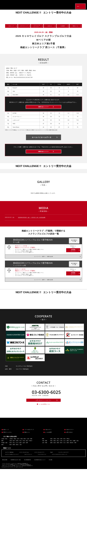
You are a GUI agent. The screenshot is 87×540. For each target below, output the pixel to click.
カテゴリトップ (24, 26)
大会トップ (11, 26)
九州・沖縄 (44, 450)
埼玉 (20, 448)
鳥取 (51, 448)
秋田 (25, 446)
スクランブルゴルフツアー (43, 460)
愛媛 (74, 448)
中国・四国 (44, 448)
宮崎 (68, 450)
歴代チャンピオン (7, 440)
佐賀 (54, 450)
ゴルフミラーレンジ (31, 462)
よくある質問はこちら (44, 412)
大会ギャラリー (70, 437)
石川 (17, 450)
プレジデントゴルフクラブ (69, 460)
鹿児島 (71, 450)
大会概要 (62, 26)
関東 (2, 448)
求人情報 (50, 466)
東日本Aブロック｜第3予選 (21, 250)
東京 (27, 448)
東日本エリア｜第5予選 (20, 274)
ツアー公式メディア (29, 437)
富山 (14, 450)
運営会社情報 (4, 466)
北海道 (11, 446)
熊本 (61, 450)
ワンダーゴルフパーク (46, 462)
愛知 (17, 452)
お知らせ (49, 26)
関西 (43, 446)
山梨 (24, 450)
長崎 (58, 450)
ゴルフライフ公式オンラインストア (13, 462)
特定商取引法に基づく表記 (15, 466)
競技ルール (75, 26)
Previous (4, 16)
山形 (28, 446)
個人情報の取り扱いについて (39, 466)
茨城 (11, 448)
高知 (78, 448)
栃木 (14, 448)
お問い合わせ (69, 440)
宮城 (21, 446)
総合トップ (6, 437)
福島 (31, 446)
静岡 (14, 452)
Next (83, 16)
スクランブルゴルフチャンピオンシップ (66, 462)
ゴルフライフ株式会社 (10, 460)
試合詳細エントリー (73, 255)
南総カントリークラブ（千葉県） (25, 252)
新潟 (11, 450)
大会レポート (48, 437)
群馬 (17, 448)
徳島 (68, 448)
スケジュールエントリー (37, 26)
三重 (20, 452)
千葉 (24, 448)
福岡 (51, 450)
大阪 (58, 446)
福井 (20, 450)
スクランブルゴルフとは (26, 460)
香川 (71, 448)
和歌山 (68, 446)
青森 (15, 446)
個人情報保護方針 (27, 466)
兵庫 (61, 446)
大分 (64, 450)
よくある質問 (48, 440)
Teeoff (56, 460)
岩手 (18, 446)
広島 (61, 448)
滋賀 (51, 446)
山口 (64, 448)
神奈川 (30, 448)
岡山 (58, 448)
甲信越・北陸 (4, 450)
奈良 (64, 446)
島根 (54, 448)
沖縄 (75, 450)
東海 (2, 452)
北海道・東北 (4, 446)
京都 (54, 446)
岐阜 (11, 452)
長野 (27, 450)
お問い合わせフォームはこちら (43, 406)
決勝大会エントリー (43, 109)
